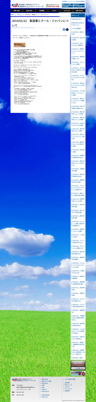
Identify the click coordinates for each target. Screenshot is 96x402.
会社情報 (64, 1)
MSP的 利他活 (45, 395)
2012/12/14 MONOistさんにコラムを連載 (78, 124)
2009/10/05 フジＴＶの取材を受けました (78, 241)
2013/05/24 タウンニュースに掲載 (78, 63)
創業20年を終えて (77, 19)
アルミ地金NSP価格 (70, 379)
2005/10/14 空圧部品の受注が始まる (78, 324)
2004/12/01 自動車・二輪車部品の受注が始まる (78, 344)
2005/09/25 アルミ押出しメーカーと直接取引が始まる (78, 331)
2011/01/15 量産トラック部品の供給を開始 (78, 194)
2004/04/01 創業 (77, 358)
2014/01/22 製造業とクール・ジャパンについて (78, 51)
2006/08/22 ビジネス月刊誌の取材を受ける (78, 305)
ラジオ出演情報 (76, 28)
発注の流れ (45, 383)
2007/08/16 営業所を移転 (78, 294)
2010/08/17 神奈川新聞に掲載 (78, 205)
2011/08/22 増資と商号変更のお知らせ (78, 175)
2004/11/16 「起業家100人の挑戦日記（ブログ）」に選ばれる (78, 352)
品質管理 (41, 10)
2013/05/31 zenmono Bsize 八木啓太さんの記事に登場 (78, 70)
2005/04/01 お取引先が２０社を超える (78, 338)
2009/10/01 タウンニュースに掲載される (78, 247)
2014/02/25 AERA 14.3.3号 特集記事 (77, 44)
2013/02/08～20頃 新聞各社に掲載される (78, 107)
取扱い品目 (17, 10)
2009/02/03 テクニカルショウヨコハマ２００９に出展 (78, 265)
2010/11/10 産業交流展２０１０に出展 (78, 200)
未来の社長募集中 (80, 1)
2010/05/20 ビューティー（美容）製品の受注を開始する (78, 223)
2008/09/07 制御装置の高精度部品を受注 (78, 283)
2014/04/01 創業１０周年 (78, 33)
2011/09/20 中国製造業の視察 (78, 170)
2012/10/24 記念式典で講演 (78, 151)
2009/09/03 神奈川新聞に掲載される (78, 252)
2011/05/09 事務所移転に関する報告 (78, 181)
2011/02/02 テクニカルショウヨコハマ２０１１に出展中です (78, 187)
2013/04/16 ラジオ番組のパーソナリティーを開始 (78, 93)
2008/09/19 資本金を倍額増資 (78, 277)
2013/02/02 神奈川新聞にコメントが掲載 (78, 118)
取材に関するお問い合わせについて (78, 24)
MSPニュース (20, 14)
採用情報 (67, 391)
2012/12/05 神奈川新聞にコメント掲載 (78, 130)
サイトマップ (71, 1)
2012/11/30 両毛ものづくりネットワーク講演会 (78, 136)
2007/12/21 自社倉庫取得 (78, 288)
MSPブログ (45, 397)
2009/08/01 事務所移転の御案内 (78, 258)
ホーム (13, 14)
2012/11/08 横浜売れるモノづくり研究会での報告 (78, 144)
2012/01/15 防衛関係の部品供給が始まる (78, 156)
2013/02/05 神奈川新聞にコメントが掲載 (78, 113)
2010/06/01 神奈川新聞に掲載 (78, 217)
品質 (43, 385)
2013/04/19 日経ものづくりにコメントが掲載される (78, 85)
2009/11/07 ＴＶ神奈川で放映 (78, 236)
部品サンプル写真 (46, 381)
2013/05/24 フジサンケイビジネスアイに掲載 (78, 77)
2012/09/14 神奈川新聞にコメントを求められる (78, 163)
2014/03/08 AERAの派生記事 (78, 38)
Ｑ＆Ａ (54, 10)
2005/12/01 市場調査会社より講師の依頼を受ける (78, 318)
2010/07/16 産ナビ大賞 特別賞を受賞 (78, 211)
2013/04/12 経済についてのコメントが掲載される (78, 100)
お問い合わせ (79, 10)
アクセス (67, 387)
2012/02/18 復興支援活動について (78, 57)
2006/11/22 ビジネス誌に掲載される (78, 300)
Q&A (43, 387)
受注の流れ (29, 10)
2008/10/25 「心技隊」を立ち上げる (78, 271)
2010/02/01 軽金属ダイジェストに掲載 (78, 230)
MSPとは (44, 389)
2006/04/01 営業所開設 (78, 311)
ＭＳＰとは (67, 10)
